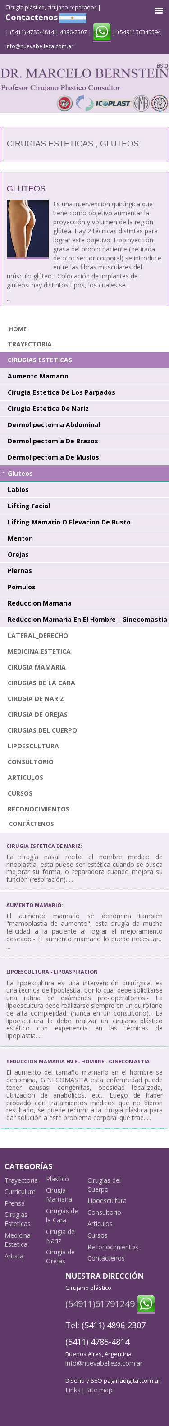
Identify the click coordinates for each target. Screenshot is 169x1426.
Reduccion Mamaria (40, 603)
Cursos (20, 793)
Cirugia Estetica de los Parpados (61, 392)
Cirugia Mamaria (37, 667)
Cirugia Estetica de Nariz (48, 408)
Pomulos (22, 587)
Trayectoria (30, 344)
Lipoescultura (33, 746)
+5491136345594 (139, 32)
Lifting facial (29, 505)
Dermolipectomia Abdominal (54, 424)
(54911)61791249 (100, 1304)
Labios (18, 489)
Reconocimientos (38, 809)
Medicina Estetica (39, 651)
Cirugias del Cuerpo (42, 730)
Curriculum (20, 1191)
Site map (99, 1389)
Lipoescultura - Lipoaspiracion (52, 971)
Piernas (20, 570)
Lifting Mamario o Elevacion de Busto (69, 522)
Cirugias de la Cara (41, 683)
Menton (20, 538)
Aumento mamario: (34, 905)
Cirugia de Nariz (36, 698)
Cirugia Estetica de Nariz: (44, 846)
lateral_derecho (38, 635)
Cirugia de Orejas (38, 714)
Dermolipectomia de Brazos (53, 441)
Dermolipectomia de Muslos (53, 457)
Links (72, 1389)
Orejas (18, 554)
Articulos (25, 777)
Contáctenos (31, 824)
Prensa (15, 1203)
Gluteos (26, 188)
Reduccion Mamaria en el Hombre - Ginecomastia (87, 619)
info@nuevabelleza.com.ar (39, 46)
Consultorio (31, 761)
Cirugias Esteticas (40, 359)
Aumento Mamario (38, 376)
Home (18, 329)
